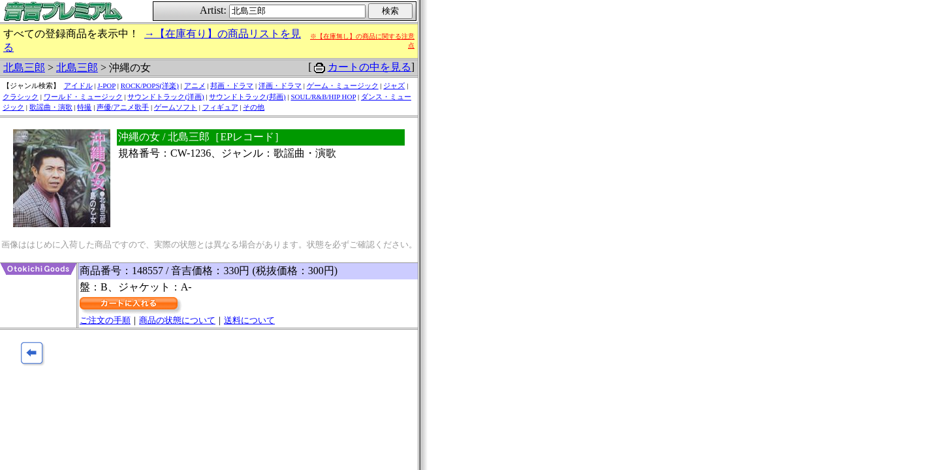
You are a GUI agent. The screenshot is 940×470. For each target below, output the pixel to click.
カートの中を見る (369, 66)
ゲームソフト (175, 107)
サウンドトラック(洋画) (165, 97)
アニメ (195, 85)
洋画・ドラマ (280, 85)
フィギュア (220, 107)
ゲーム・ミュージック (343, 85)
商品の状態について (177, 320)
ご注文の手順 (105, 320)
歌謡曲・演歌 (50, 107)
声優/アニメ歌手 (123, 107)
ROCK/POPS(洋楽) (150, 85)
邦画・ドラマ (231, 85)
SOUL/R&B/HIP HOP (323, 97)
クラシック (21, 97)
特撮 (84, 107)
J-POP (106, 85)
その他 (253, 107)
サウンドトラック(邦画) (247, 97)
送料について (249, 320)
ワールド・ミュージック (83, 97)
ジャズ (394, 85)
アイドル (78, 85)
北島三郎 (24, 67)
